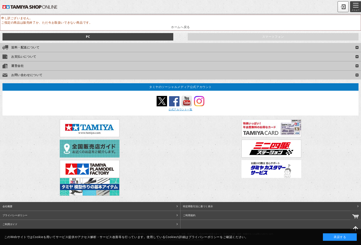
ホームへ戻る (180, 27)
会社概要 (7, 206)
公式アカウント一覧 (180, 109)
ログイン (343, 6)
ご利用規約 (189, 215)
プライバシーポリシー (14, 215)
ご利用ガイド (9, 224)
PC (88, 37)
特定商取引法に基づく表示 (198, 206)
